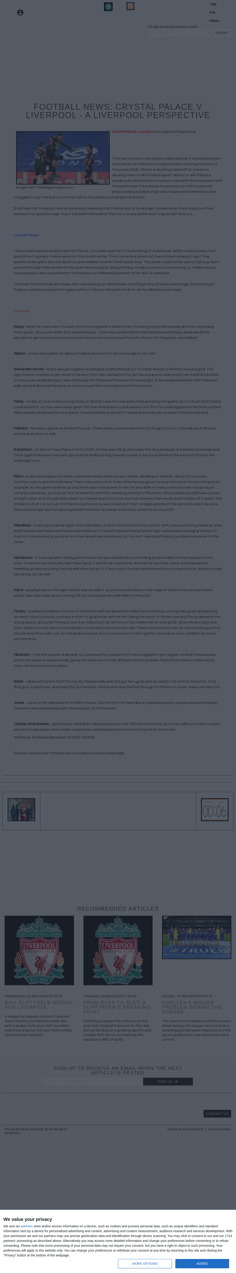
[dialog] (118, 1242)
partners (27, 1226)
